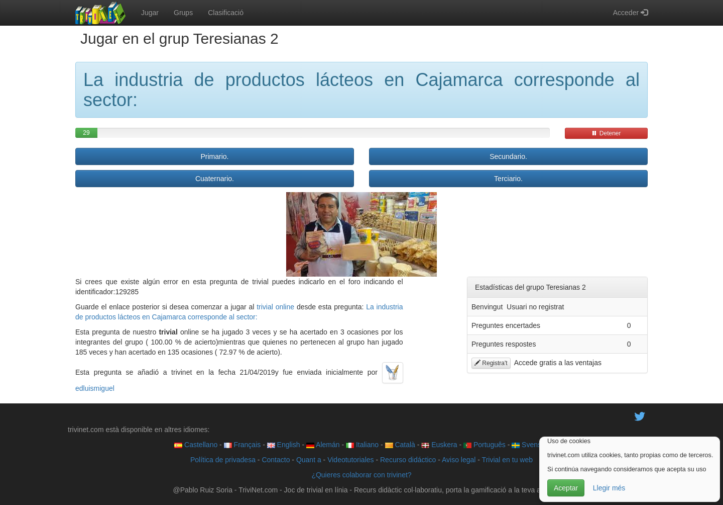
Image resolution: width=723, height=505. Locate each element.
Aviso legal (458, 460)
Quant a (308, 460)
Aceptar (566, 488)
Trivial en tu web (507, 460)
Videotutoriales (350, 460)
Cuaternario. (214, 179)
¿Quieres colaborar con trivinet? (361, 475)
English (283, 445)
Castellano (195, 445)
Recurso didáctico (408, 460)
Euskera (439, 445)
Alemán (323, 445)
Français (242, 445)
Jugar (150, 13)
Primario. (214, 156)
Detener (606, 133)
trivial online (275, 307)
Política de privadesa (223, 460)
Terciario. (508, 179)
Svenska (530, 445)
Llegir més (609, 488)
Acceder (630, 13)
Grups (183, 13)
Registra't (491, 363)
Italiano (362, 445)
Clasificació (226, 13)
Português (484, 445)
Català (400, 445)
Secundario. (508, 156)
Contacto (276, 460)
